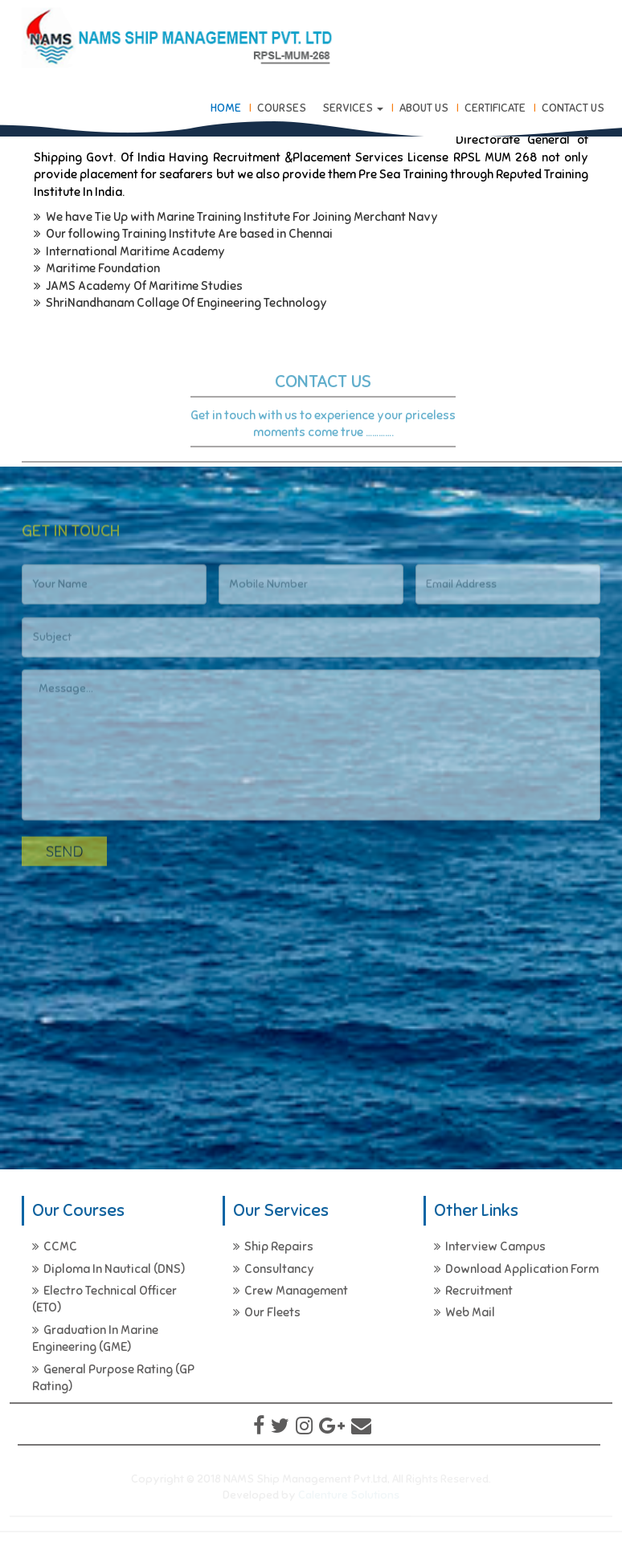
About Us (423, 108)
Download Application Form (516, 1269)
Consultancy (273, 1269)
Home (226, 108)
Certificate (495, 108)
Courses (281, 108)
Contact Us (573, 108)
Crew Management (290, 1290)
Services (352, 108)
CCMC (54, 1246)
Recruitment (473, 1290)
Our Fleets (267, 1312)
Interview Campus (490, 1246)
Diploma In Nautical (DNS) (108, 1269)
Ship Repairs (273, 1246)
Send (64, 855)
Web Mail (464, 1312)
